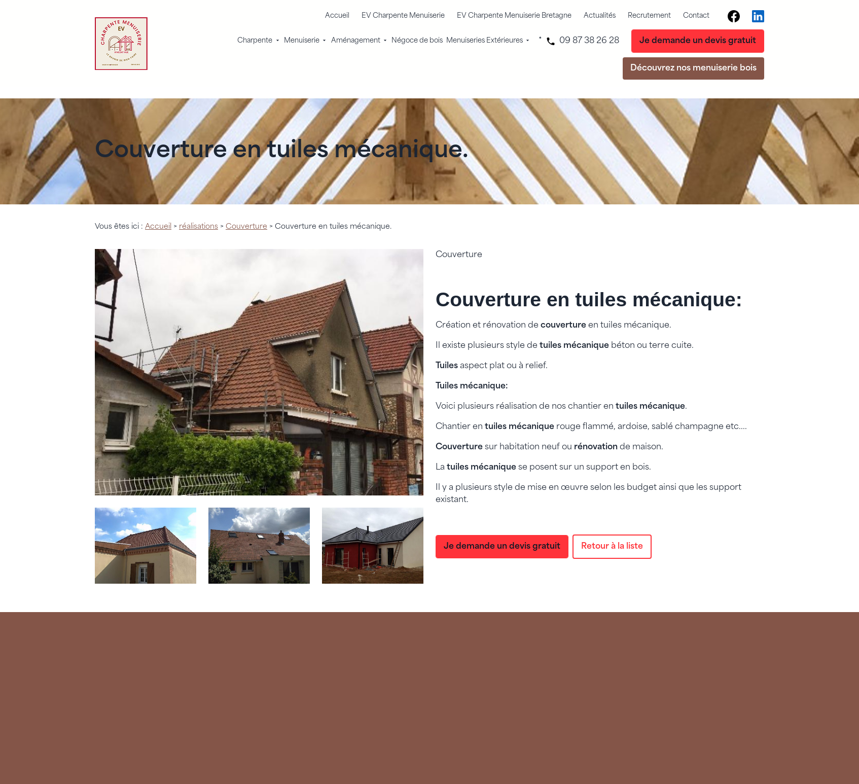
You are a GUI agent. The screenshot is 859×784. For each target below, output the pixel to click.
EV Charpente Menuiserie (403, 16)
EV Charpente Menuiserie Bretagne (514, 16)
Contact (696, 16)
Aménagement (355, 41)
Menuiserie (301, 41)
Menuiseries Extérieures (484, 41)
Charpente (254, 41)
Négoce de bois (417, 41)
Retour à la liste (612, 534)
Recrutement (649, 16)
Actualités (600, 16)
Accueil (337, 16)
